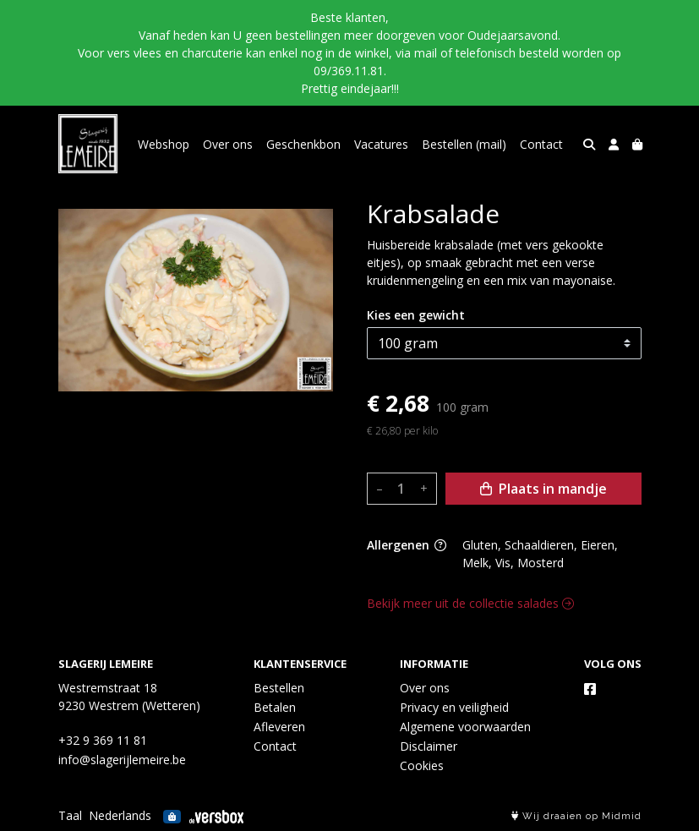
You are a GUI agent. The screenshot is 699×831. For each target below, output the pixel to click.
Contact (541, 144)
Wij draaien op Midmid (576, 816)
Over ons (228, 144)
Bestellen (279, 688)
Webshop (163, 144)
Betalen (275, 707)
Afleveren (279, 727)
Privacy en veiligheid (454, 707)
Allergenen (406, 545)
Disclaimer (428, 746)
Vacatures (381, 144)
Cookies (422, 765)
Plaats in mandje (543, 488)
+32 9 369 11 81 (102, 740)
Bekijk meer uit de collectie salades (470, 603)
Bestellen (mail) (464, 144)
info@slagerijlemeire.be (122, 760)
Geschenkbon (303, 144)
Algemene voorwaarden (465, 727)
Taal (70, 815)
